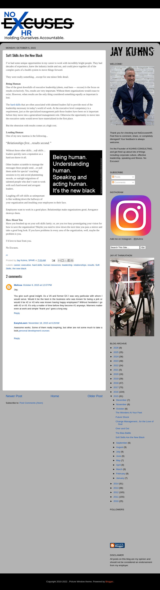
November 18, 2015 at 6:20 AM (43, 323)
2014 (116, 483)
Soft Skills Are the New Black (130, 437)
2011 (116, 497)
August (120, 447)
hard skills (15, 104)
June (119, 456)
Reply (17, 313)
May (118, 460)
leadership (67, 265)
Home (55, 396)
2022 (116, 365)
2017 (116, 387)
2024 (116, 356)
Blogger (109, 581)
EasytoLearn (21, 323)
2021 (116, 370)
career (17, 265)
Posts (116, 177)
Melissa (18, 285)
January (120, 478)
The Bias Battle (123, 433)
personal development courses (34, 330)
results (91, 265)
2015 (116, 396)
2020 (116, 374)
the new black (19, 268)
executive (26, 265)
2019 (116, 378)
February (121, 473)
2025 (116, 352)
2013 (116, 488)
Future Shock (122, 417)
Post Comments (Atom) (31, 403)
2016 (116, 392)
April (118, 465)
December (121, 400)
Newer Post (14, 396)
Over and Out (122, 428)
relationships (80, 265)
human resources (52, 265)
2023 (116, 361)
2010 (116, 501)
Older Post (95, 396)
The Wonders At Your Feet (129, 412)
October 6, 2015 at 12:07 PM (37, 285)
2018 (116, 383)
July (118, 451)
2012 (116, 492)
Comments (119, 182)
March (119, 469)
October (120, 408)
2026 (116, 347)
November (121, 404)
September (122, 443)
